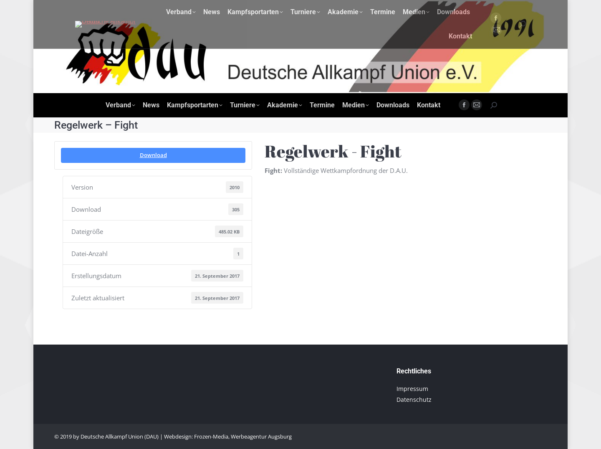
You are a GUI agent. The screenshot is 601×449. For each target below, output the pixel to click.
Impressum (412, 389)
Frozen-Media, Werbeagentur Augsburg (243, 436)
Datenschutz (414, 399)
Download (153, 155)
